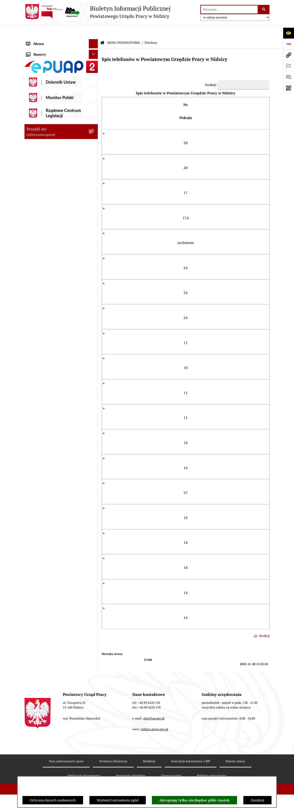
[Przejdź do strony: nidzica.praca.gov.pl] (288, 55)
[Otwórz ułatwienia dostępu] (288, 33)
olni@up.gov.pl (154, 718)
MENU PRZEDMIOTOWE (46, 135)
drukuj (264, 635)
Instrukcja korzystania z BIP (190, 761)
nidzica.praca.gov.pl (154, 729)
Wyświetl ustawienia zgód (117, 800)
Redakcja (149, 761)
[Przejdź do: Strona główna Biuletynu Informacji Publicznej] (102, 30)
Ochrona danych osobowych (53, 800)
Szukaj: (211, 72)
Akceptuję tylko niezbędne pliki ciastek (194, 800)
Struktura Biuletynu (113, 761)
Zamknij (257, 800)
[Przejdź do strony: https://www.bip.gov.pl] (288, 44)
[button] (94, 41)
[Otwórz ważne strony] (288, 66)
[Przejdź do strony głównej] (97, 12)
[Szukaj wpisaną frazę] (264, 9)
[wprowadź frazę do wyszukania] (229, 9)
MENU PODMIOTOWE (44, 40)
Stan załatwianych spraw (66, 761)
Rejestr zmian (235, 761)
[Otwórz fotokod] (288, 88)
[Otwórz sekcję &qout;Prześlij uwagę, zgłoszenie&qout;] (288, 77)
